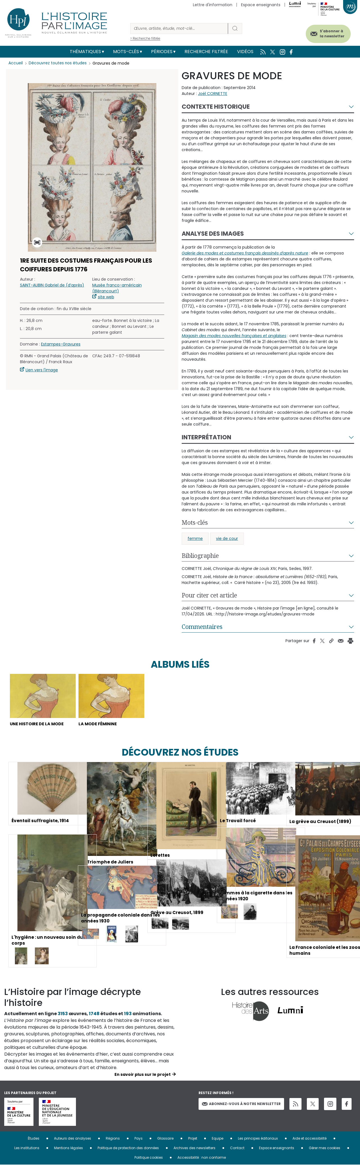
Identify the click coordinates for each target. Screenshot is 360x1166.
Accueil (15, 63)
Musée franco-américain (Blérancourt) (117, 288)
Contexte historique (216, 107)
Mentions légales (68, 1149)
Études (33, 1139)
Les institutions (26, 1149)
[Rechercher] (179, 28)
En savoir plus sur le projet (142, 1075)
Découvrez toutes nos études (58, 63)
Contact (237, 1149)
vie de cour (227, 538)
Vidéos (245, 51)
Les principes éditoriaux (258, 1139)
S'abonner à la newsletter (328, 33)
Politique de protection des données (128, 1149)
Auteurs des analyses (72, 1139)
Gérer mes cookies (324, 1149)
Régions (113, 1139)
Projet (192, 1139)
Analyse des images (213, 233)
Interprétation (206, 437)
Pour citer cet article (209, 595)
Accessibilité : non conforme (201, 1158)
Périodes (161, 51)
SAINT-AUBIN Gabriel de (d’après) (52, 285)
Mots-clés (126, 51)
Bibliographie (200, 556)
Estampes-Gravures (60, 344)
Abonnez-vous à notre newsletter (241, 1104)
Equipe (217, 1139)
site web (106, 297)
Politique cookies (148, 1158)
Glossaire (165, 1139)
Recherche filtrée (206, 51)
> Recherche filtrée (145, 38)
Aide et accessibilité (309, 1139)
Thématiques (85, 51)
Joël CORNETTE (212, 93)
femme (195, 538)
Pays (138, 1139)
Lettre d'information (212, 5)
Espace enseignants (260, 5)
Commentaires (202, 627)
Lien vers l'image (42, 370)
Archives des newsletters (194, 1149)
